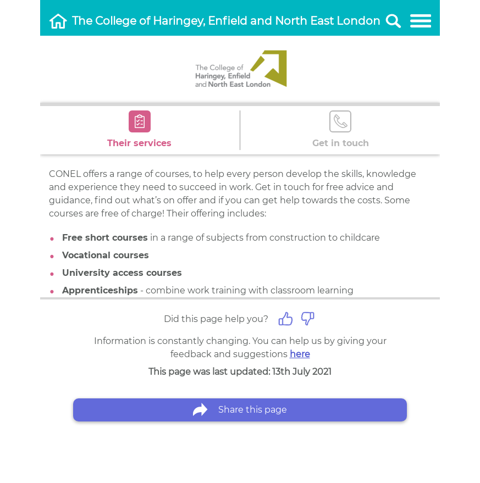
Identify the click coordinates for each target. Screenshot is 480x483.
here (300, 354)
